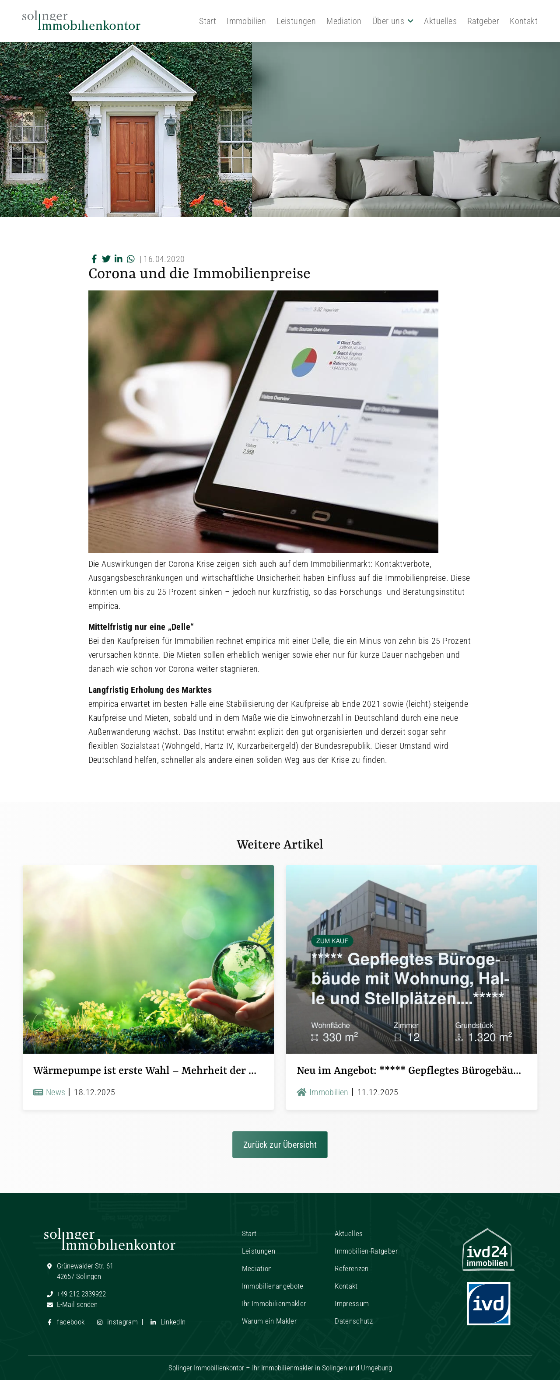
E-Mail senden (71, 1304)
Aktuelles (440, 21)
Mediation (344, 21)
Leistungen (296, 21)
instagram (116, 1321)
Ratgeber (483, 21)
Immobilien (246, 21)
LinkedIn (166, 1321)
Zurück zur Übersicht (280, 1144)
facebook (64, 1321)
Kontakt (524, 21)
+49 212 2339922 (75, 1293)
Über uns (388, 21)
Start (207, 21)
